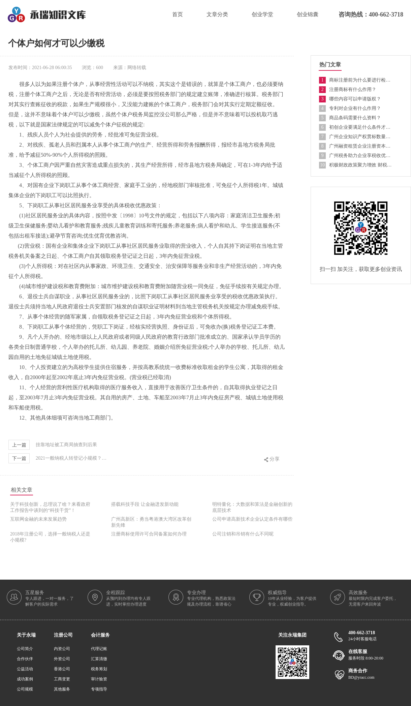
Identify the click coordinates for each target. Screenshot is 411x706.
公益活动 (25, 669)
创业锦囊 (307, 14)
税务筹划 (99, 669)
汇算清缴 (99, 658)
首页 (177, 14)
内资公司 (62, 648)
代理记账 (99, 648)
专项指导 (99, 689)
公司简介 (25, 648)
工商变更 (62, 679)
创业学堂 (262, 14)
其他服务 (62, 689)
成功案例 (25, 679)
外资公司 (62, 658)
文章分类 (217, 14)
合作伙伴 (25, 658)
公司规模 (25, 689)
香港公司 (62, 669)
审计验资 (99, 679)
